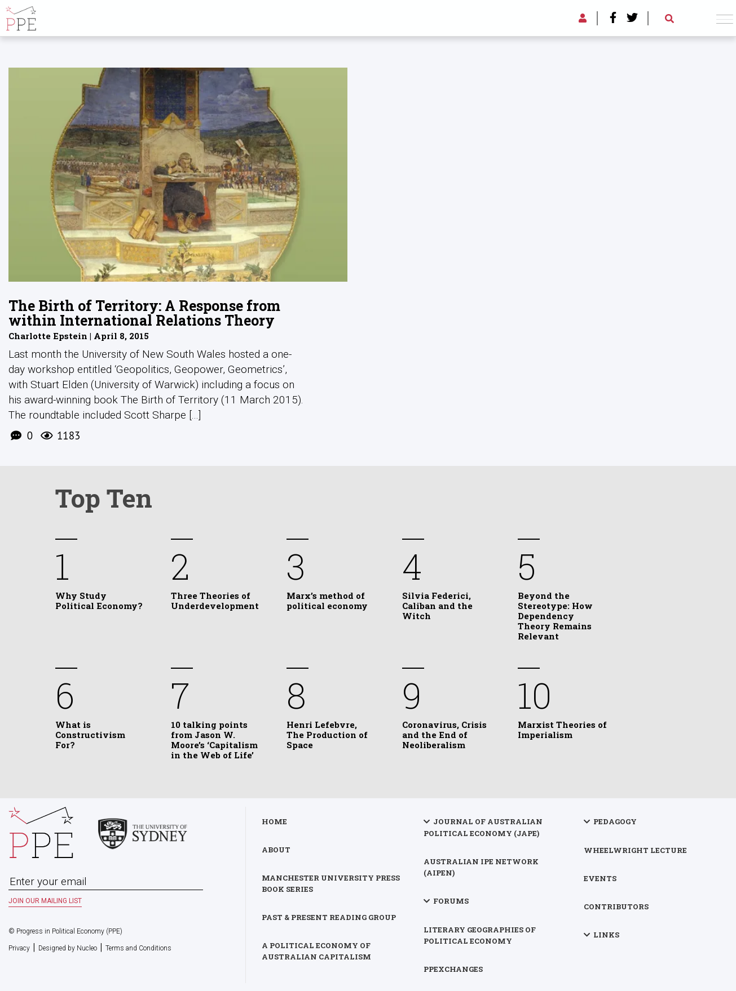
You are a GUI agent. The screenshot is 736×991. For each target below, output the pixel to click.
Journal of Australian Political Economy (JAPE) (483, 827)
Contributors (616, 906)
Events (600, 878)
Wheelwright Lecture (635, 850)
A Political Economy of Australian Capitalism (317, 950)
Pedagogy (615, 821)
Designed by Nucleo (67, 948)
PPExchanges (453, 968)
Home (275, 821)
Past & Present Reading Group (330, 917)
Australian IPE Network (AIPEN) (481, 866)
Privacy (19, 948)
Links (606, 934)
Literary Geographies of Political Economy (480, 934)
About (277, 849)
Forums (451, 900)
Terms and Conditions (138, 948)
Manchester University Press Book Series (332, 883)
